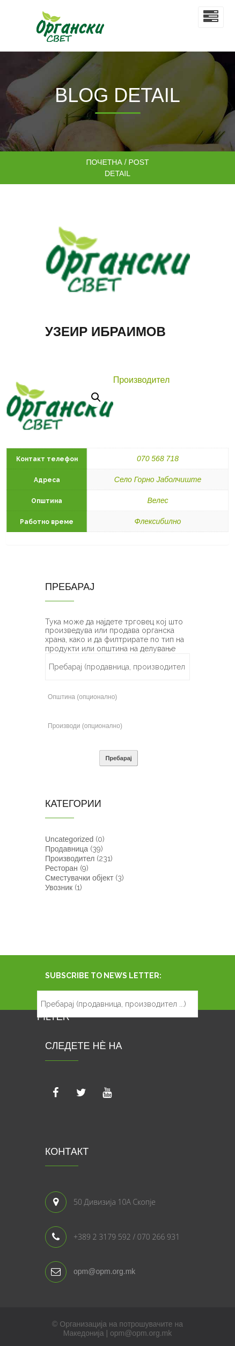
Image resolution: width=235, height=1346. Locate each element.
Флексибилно (158, 521)
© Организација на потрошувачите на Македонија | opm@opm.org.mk (117, 1328)
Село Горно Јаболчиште (157, 479)
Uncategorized (69, 839)
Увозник (58, 887)
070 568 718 (158, 458)
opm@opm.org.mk (104, 1271)
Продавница (66, 849)
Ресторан (61, 868)
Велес (157, 500)
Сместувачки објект (79, 878)
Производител (141, 379)
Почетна (104, 162)
